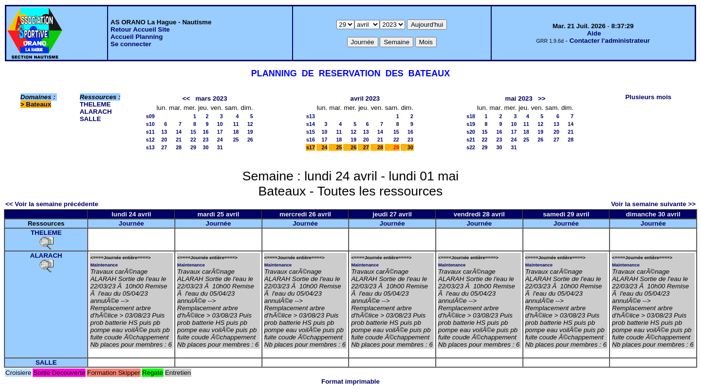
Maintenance (104, 265)
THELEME (95, 104)
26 (250, 139)
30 (206, 147)
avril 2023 (365, 98)
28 (179, 147)
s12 (150, 139)
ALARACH (96, 111)
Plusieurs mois (648, 97)
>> (542, 98)
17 (220, 132)
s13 (150, 147)
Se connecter (131, 44)
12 (250, 124)
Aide (594, 33)
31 (220, 147)
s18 (470, 116)
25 (236, 139)
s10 (150, 124)
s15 (310, 132)
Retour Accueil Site (140, 29)
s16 (310, 139)
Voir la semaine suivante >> (653, 204)
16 (206, 132)
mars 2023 (211, 98)
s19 (470, 124)
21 (179, 139)
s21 (470, 139)
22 (193, 139)
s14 (310, 124)
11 (236, 124)
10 (220, 124)
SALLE (90, 119)
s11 (150, 132)
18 (236, 132)
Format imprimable (350, 381)
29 (193, 147)
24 (220, 139)
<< (186, 98)
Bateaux (38, 104)
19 (250, 132)
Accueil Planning (137, 36)
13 (164, 132)
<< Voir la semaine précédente (51, 204)
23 (206, 139)
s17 (310, 147)
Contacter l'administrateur (610, 40)
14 (179, 132)
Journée (131, 223)
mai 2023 (519, 98)
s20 (470, 132)
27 (164, 147)
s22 (470, 147)
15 (193, 132)
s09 (150, 116)
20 (164, 139)
